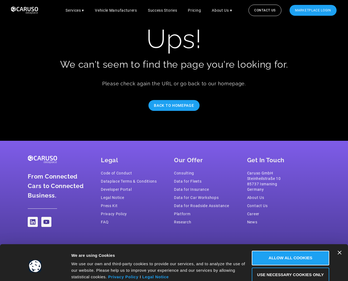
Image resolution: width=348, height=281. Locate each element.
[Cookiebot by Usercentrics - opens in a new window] (35, 270)
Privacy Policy (123, 255)
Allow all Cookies (289, 236)
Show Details (85, 270)
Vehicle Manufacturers (116, 10)
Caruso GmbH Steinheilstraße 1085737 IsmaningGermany (264, 181)
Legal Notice (155, 255)
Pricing (194, 10)
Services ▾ (75, 10)
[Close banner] (339, 231)
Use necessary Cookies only (288, 253)
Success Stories (162, 10)
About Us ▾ (222, 10)
